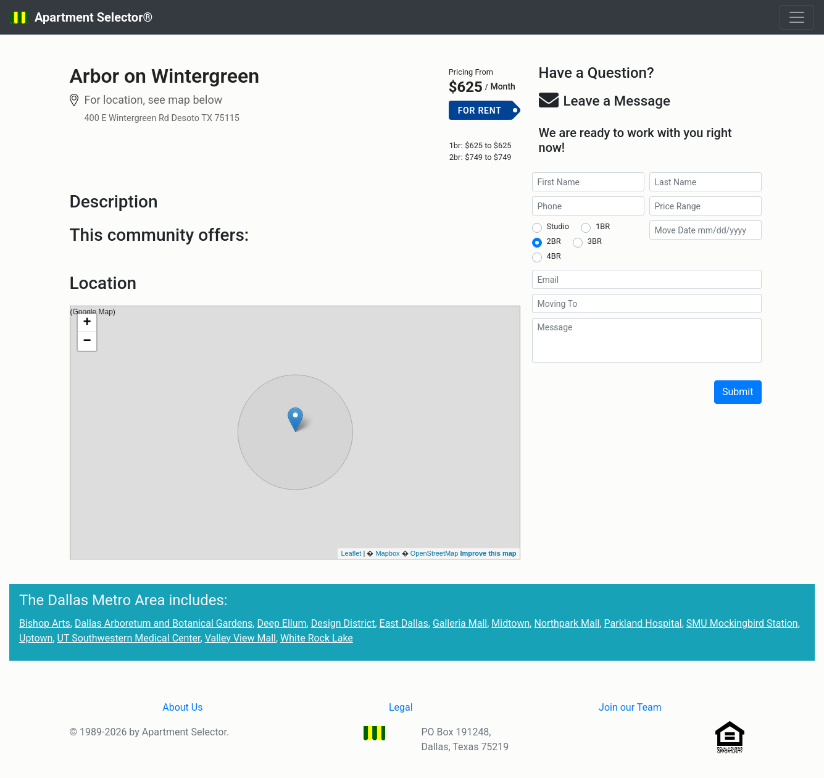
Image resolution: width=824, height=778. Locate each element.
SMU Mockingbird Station (742, 623)
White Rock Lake (316, 638)
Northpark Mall (566, 623)
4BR (554, 256)
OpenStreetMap (434, 553)
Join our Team (630, 707)
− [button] (87, 341)
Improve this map (488, 553)
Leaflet (351, 553)
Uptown (35, 638)
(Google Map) (293, 432)
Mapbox (387, 553)
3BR (595, 241)
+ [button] (87, 323)
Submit (737, 392)
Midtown (510, 623)
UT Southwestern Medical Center (129, 638)
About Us (182, 707)
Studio (558, 226)
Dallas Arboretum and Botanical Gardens (163, 623)
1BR (603, 226)
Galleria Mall (460, 623)
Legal (401, 707)
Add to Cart (484, 130)
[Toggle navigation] (797, 17)
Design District (343, 623)
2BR (554, 241)
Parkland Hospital (643, 623)
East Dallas (404, 623)
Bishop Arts (44, 623)
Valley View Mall (240, 638)
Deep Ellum (281, 623)
